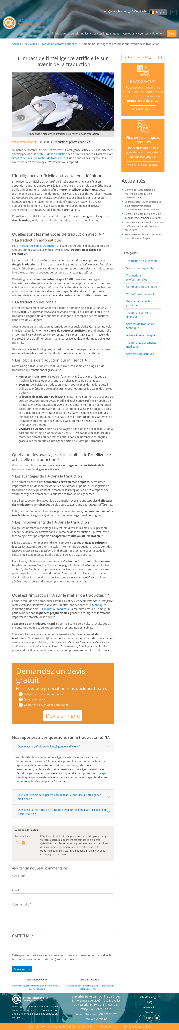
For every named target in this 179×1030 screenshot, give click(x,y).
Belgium (160, 12)
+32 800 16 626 (108, 1014)
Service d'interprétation (141, 268)
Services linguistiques (105, 33)
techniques (99, 605)
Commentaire (20, 904)
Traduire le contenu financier (138, 315)
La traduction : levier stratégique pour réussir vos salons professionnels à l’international (143, 205)
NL (173, 12)
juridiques (46, 609)
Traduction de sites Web (141, 261)
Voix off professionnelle (141, 294)
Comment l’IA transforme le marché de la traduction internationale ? (140, 193)
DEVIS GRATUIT (143, 81)
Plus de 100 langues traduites (143, 139)
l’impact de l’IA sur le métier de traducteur (38, 158)
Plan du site (108, 1026)
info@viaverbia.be (96, 1019)
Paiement (158, 33)
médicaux (63, 609)
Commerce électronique (141, 287)
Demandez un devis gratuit (50, 675)
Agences (143, 33)
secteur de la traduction (52, 154)
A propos (128, 33)
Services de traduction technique (140, 326)
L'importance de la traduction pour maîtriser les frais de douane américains (144, 226)
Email (15, 890)
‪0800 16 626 (103, 1009)
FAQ (149, 1002)
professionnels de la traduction (36, 246)
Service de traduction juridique (139, 303)
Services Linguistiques (140, 354)
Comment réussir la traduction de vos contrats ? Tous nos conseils (36, 987)
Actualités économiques (141, 335)
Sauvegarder (22, 969)
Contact (149, 1012)
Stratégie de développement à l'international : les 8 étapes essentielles (89, 987)
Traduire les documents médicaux (141, 344)
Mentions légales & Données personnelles (67, 1026)
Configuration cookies (137, 1026)
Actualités (31, 44)
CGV (30, 1026)
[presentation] (37, 946)
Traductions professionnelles (70, 33)
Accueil (16, 44)
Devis (171, 33)
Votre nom (19, 876)
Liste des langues (149, 997)
